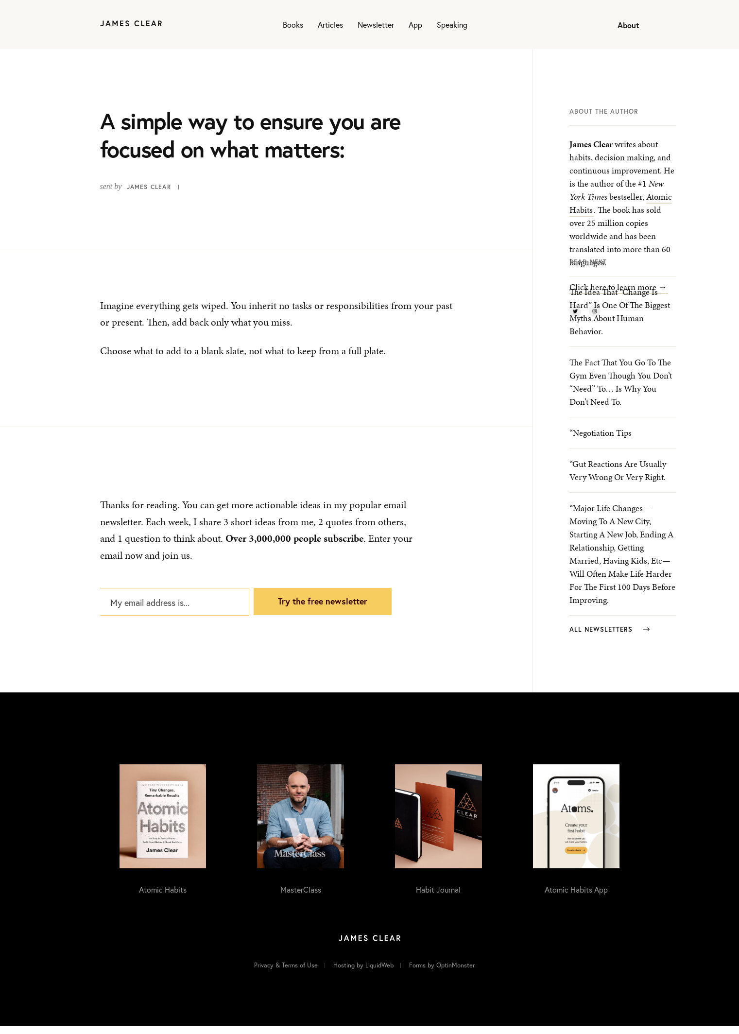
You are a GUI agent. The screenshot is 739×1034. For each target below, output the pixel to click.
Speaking (452, 24)
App (415, 24)
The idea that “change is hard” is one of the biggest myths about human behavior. (619, 320)
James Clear (149, 186)
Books (293, 24)
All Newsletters (609, 639)
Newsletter (376, 24)
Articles (330, 24)
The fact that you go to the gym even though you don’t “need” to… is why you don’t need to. (620, 391)
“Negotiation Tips (600, 442)
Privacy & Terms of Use (286, 974)
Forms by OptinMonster (442, 974)
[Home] (131, 24)
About (628, 25)
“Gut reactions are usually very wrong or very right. (617, 479)
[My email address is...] (174, 608)
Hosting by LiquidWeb (363, 974)
